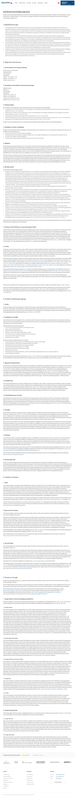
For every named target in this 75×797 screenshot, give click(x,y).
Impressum (5, 784)
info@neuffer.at (59, 778)
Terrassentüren (22, 2)
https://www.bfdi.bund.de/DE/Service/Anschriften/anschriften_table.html (48, 217)
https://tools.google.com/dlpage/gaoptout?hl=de (51, 627)
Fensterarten (29, 776)
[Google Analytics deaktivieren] (42, 629)
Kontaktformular (58, 782)
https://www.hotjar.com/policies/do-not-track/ (54, 499)
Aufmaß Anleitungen (8, 778)
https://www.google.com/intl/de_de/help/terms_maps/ (54, 689)
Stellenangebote (6, 776)
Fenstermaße (29, 778)
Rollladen (34, 2)
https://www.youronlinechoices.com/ (17, 270)
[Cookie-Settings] (65, 284)
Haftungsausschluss (7, 782)
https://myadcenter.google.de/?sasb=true (37, 593)
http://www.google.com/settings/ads (41, 655)
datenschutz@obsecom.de (13, 98)
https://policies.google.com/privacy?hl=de (13, 590)
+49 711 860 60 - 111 (60, 776)
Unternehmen (40, 2)
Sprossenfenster (30, 784)
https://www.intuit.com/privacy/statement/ (13, 454)
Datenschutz (6, 786)
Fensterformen (30, 774)
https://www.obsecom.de (14, 99)
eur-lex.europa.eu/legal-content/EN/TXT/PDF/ (44, 561)
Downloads (5, 780)
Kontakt (46, 2)
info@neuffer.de (11, 80)
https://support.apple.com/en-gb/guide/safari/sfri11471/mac (28, 266)
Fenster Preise (29, 780)
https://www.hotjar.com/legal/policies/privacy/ (14, 505)
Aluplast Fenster (30, 782)
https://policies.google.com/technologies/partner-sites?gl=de (46, 592)
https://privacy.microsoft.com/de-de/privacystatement (16, 535)
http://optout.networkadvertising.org (61, 270)
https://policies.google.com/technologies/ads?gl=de (15, 593)
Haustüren (29, 2)
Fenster (16, 2)
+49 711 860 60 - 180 (60, 774)
